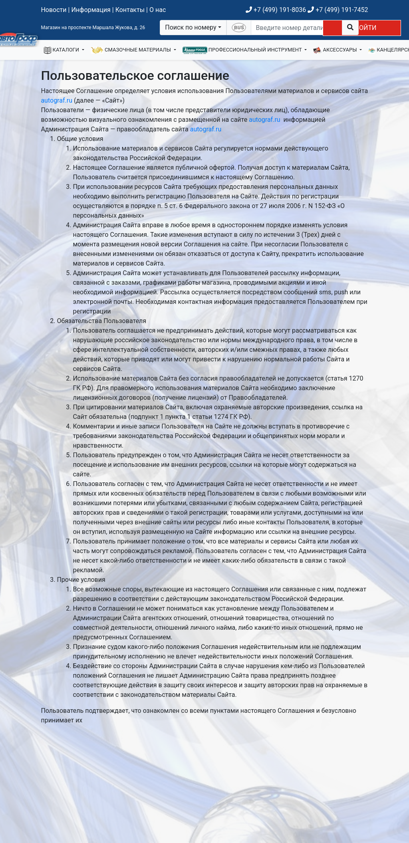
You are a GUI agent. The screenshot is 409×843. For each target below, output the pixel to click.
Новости (53, 10)
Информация (90, 10)
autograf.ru (56, 100)
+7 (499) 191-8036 (276, 10)
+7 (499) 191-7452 (338, 10)
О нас (157, 10)
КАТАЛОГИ (62, 50)
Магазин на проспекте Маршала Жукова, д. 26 (93, 27)
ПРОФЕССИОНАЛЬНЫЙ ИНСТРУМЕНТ (243, 50)
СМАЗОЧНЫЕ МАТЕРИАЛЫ (132, 50)
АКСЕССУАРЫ (335, 50)
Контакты (130, 10)
